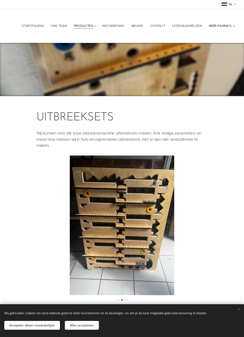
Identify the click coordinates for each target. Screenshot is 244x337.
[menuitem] (37, 25)
